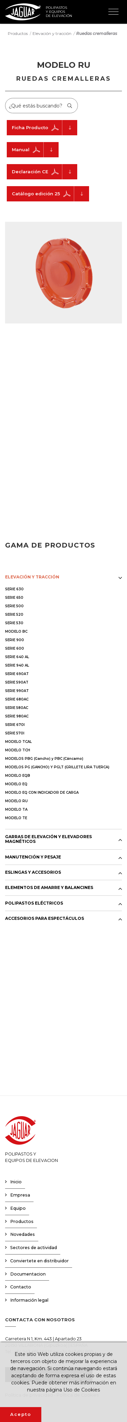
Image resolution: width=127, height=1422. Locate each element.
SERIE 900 (14, 640)
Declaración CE (44, 171)
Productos (18, 33)
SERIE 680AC (16, 699)
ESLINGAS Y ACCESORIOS (33, 872)
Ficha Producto (44, 127)
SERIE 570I (14, 733)
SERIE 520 (14, 614)
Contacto (20, 1286)
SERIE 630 (14, 589)
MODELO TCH (17, 750)
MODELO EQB (17, 775)
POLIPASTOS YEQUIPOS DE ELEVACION (31, 1139)
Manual (35, 149)
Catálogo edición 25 (50, 193)
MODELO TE (16, 818)
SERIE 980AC (16, 716)
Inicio (16, 1181)
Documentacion (28, 1274)
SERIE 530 (14, 623)
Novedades (22, 1234)
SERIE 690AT (17, 674)
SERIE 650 (14, 597)
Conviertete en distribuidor (39, 1260)
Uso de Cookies (81, 1390)
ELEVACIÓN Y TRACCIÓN (32, 577)
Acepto (20, 1414)
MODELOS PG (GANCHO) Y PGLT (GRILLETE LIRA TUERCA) (57, 767)
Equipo (18, 1208)
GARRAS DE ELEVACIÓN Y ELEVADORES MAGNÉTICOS (48, 839)
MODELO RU (16, 801)
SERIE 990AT (17, 691)
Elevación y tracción (52, 33)
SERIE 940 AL (17, 665)
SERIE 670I (15, 725)
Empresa (20, 1195)
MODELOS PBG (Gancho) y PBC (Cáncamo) (44, 758)
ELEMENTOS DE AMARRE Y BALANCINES (49, 887)
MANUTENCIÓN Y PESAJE (33, 857)
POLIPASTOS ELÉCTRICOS (34, 903)
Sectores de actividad (33, 1247)
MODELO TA (16, 809)
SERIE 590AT (16, 682)
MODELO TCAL (18, 741)
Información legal (29, 1300)
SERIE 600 (14, 648)
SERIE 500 (14, 606)
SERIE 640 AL (17, 657)
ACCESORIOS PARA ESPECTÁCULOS (44, 918)
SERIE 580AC (16, 708)
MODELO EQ (16, 784)
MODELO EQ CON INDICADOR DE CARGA (42, 792)
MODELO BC (16, 631)
